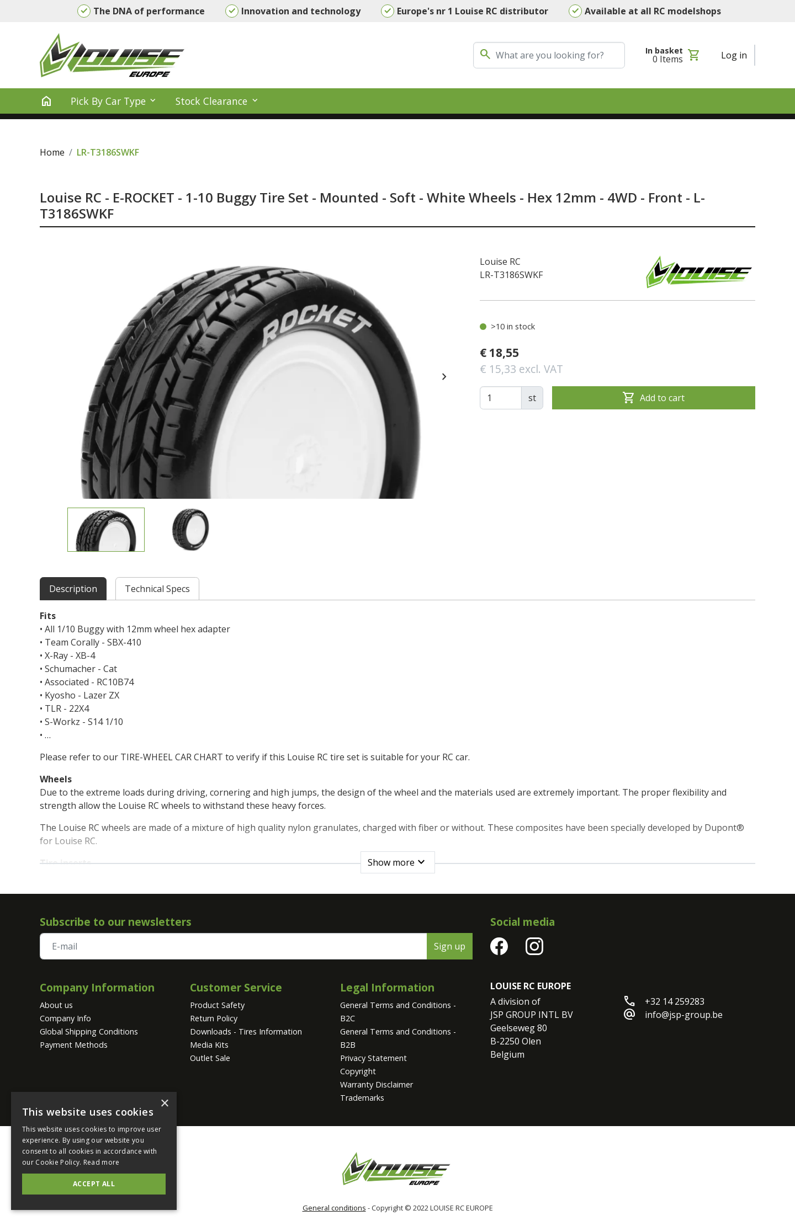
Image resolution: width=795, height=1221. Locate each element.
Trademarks (362, 1097)
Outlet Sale (210, 1058)
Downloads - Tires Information (246, 1031)
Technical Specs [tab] (157, 589)
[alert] (94, 1151)
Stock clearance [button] (211, 101)
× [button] (164, 1104)
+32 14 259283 (674, 1001)
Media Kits (209, 1044)
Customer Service (236, 987)
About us (56, 1005)
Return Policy (213, 1018)
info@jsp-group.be (684, 1015)
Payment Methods (74, 1044)
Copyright (358, 1071)
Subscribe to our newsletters (116, 921)
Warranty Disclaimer (376, 1084)
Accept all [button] (94, 1183)
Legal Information (387, 987)
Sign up (449, 946)
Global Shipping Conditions (89, 1031)
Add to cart (653, 398)
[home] (46, 101)
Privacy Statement (373, 1058)
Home (52, 152)
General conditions (334, 1208)
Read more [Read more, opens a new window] (101, 1162)
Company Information (97, 987)
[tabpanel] (397, 738)
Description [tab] (73, 589)
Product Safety (217, 1005)
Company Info (65, 1018)
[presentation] (444, 376)
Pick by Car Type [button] (108, 101)
